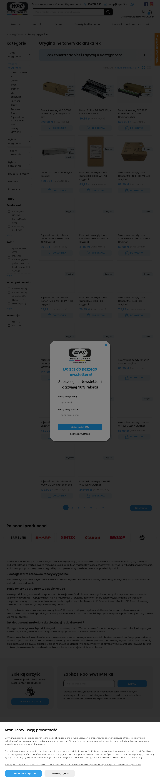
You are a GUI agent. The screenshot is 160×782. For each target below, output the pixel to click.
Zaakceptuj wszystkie (23, 773)
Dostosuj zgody (60, 773)
